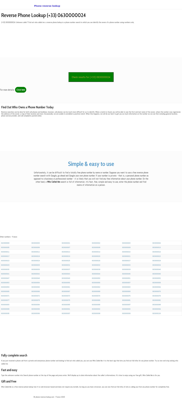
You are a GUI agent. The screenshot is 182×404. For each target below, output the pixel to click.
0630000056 (96, 283)
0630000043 (66, 274)
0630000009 (126, 247)
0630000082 (156, 300)
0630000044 (96, 274)
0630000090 (35, 309)
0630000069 (126, 291)
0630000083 (5, 305)
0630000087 (126, 305)
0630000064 (156, 287)
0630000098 (96, 313)
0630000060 (35, 287)
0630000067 (66, 291)
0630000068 (96, 291)
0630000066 (35, 291)
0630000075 (126, 296)
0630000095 (5, 313)
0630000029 (5, 265)
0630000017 (5, 256)
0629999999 (5, 243)
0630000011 (5, 252)
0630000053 (5, 283)
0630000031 (66, 265)
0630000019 (66, 256)
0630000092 (96, 309)
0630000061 (66, 287)
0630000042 (35, 274)
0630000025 (66, 261)
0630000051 (126, 278)
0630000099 (126, 313)
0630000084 (35, 305)
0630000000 (35, 243)
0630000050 (96, 278)
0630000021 (126, 256)
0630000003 (126, 243)
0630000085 (66, 305)
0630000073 (66, 296)
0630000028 (156, 261)
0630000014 (96, 252)
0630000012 (35, 252)
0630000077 (5, 300)
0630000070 (156, 291)
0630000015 (126, 252)
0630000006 (35, 247)
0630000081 (126, 300)
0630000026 (96, 261)
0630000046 (156, 274)
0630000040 (156, 269)
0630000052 (156, 278)
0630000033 (126, 265)
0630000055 (66, 283)
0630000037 (66, 269)
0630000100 (156, 313)
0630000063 (126, 287)
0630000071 (5, 296)
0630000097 (66, 313)
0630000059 (5, 287)
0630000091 (66, 309)
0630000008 (96, 247)
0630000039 (126, 269)
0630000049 (66, 278)
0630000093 (126, 309)
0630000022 (156, 256)
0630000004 (156, 243)
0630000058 (156, 283)
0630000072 (35, 296)
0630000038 (96, 269)
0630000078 (35, 300)
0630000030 (35, 265)
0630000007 (66, 247)
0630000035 (5, 269)
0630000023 (5, 261)
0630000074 (96, 296)
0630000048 (35, 278)
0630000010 (156, 247)
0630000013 (66, 252)
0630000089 (5, 309)
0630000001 (66, 243)
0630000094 (156, 309)
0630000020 (96, 256)
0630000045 (126, 274)
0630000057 (126, 283)
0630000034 (156, 265)
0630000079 (66, 300)
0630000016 (156, 252)
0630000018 (35, 256)
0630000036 (35, 269)
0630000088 (156, 305)
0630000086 (96, 305)
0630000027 (126, 261)
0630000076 (156, 296)
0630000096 (35, 313)
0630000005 (5, 247)
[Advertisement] (71, 41)
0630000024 (35, 261)
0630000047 (5, 278)
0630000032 (96, 265)
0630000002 (96, 243)
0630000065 (5, 291)
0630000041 (5, 274)
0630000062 (96, 287)
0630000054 (35, 283)
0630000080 (96, 300)
